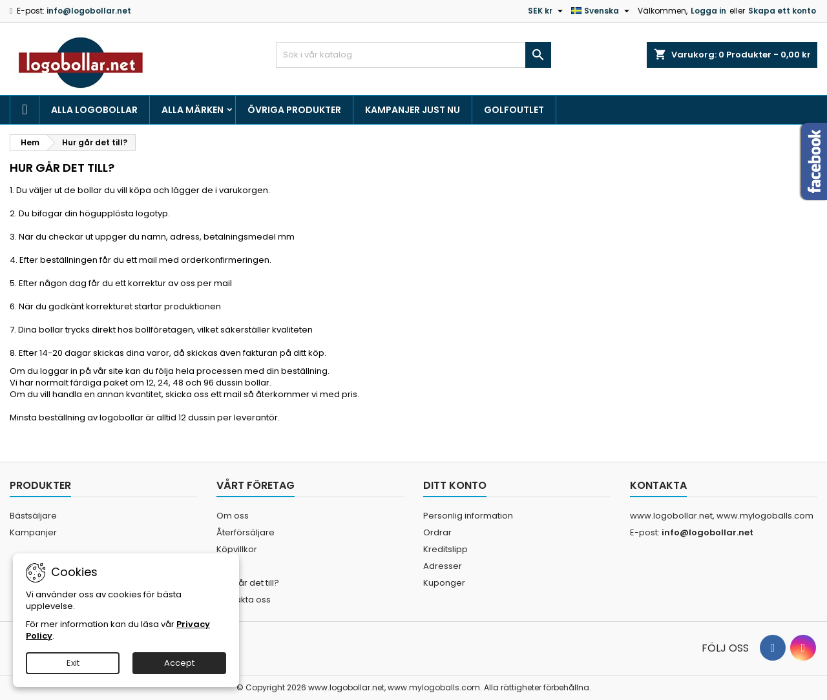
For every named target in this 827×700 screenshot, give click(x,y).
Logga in (708, 10)
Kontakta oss (243, 599)
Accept (179, 663)
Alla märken (193, 109)
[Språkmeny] (602, 11)
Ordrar (437, 532)
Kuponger (444, 583)
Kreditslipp (445, 549)
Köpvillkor (236, 549)
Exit (73, 663)
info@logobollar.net (89, 10)
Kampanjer (33, 532)
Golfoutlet (514, 109)
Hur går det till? (247, 583)
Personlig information (468, 516)
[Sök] (414, 55)
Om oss (232, 516)
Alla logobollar (94, 109)
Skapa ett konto (782, 10)
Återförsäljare (245, 532)
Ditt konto (455, 485)
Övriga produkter (294, 109)
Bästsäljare (33, 516)
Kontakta (658, 485)
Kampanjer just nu (412, 109)
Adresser (442, 566)
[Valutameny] (547, 11)
